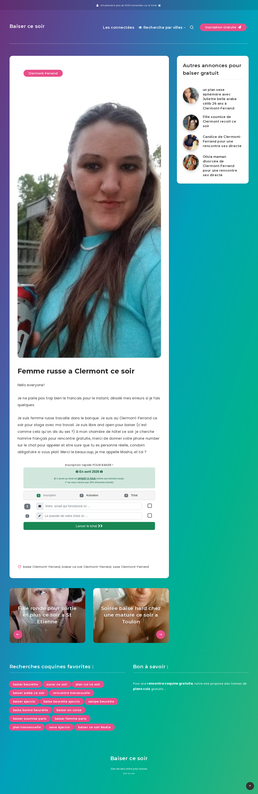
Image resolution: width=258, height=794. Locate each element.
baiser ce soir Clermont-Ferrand (86, 567)
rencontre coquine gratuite (170, 683)
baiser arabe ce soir (29, 693)
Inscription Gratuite (223, 27)
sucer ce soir (56, 684)
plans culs (141, 689)
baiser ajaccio (24, 701)
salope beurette (101, 701)
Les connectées (118, 27)
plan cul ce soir (88, 684)
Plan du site (129, 773)
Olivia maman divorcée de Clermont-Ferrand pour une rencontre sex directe (220, 166)
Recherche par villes (160, 27)
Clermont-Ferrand (43, 73)
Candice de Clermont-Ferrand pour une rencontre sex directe (222, 141)
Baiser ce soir (27, 26)
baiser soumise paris (29, 718)
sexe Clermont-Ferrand (131, 567)
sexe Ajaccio (59, 727)
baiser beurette (25, 684)
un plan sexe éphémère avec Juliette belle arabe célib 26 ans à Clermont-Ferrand (220, 99)
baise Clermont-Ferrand (41, 567)
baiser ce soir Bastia (94, 727)
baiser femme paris (70, 718)
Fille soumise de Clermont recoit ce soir (219, 121)
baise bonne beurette (30, 710)
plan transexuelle (27, 727)
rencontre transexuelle (71, 693)
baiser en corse (69, 710)
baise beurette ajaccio (62, 701)
